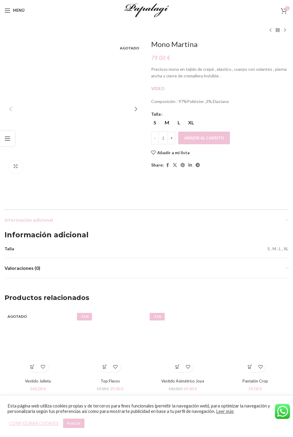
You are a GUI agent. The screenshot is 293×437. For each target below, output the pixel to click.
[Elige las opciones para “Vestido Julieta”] (32, 341)
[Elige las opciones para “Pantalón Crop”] (250, 341)
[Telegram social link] (198, 165)
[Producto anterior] (270, 30)
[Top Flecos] (110, 316)
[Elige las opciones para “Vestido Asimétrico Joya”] (177, 341)
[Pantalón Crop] (255, 316)
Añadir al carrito (204, 138)
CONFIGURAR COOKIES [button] (34, 423)
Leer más (225, 411)
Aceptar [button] (74, 423)
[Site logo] (146, 9)
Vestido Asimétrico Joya (183, 355)
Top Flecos (110, 355)
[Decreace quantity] (155, 138)
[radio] (155, 123)
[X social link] (175, 165)
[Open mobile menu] (15, 11)
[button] (11, 44)
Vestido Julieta (38, 355)
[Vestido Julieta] (38, 316)
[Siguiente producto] (284, 30)
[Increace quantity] (171, 138)
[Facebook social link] (167, 165)
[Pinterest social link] (183, 165)
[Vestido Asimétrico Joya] (183, 316)
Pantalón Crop (255, 355)
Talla (156, 114)
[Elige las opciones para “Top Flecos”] (105, 341)
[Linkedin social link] (190, 165)
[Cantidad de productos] (163, 138)
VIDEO (158, 88)
